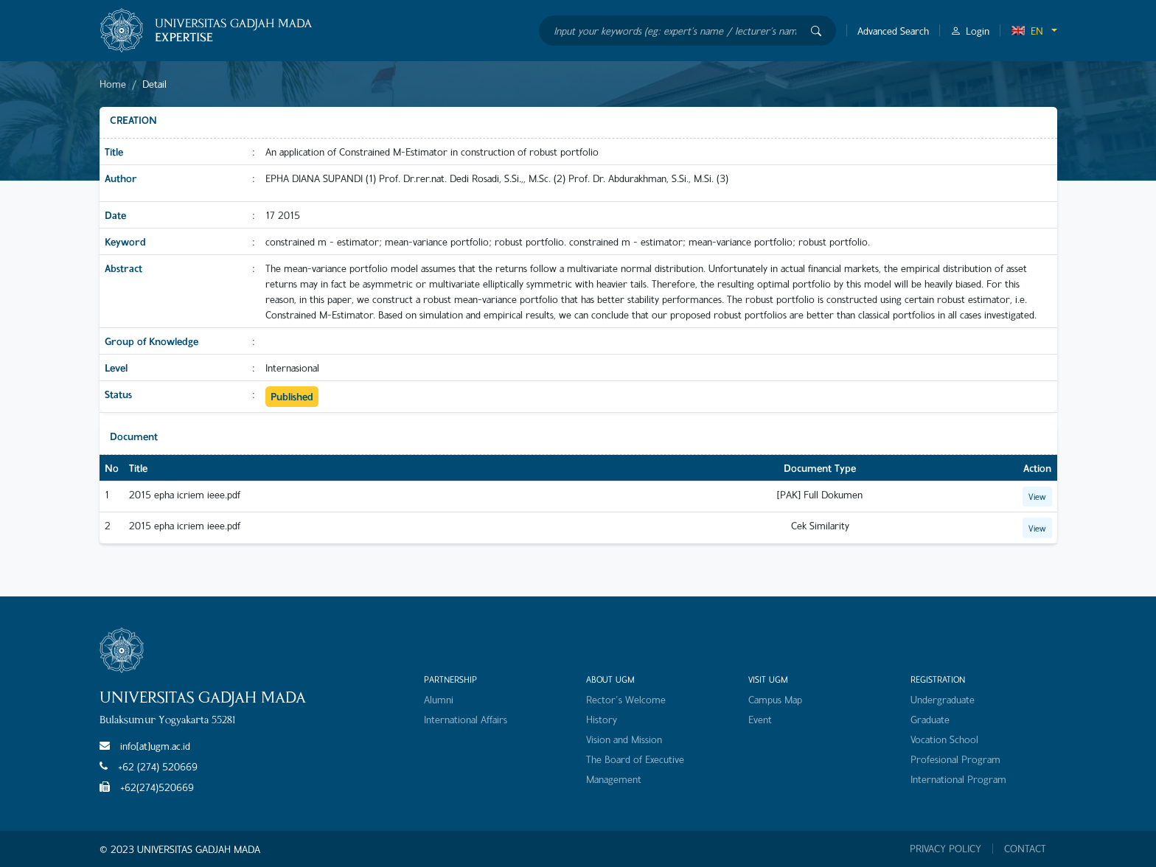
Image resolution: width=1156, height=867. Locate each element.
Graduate (930, 719)
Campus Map (775, 699)
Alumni (438, 699)
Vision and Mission (624, 739)
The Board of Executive (635, 759)
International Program (958, 779)
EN (1027, 30)
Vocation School (944, 739)
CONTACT (1025, 848)
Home (113, 83)
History (601, 719)
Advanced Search (893, 30)
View (1037, 496)
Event (760, 719)
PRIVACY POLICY (945, 848)
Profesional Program (955, 759)
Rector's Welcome (626, 699)
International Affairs (465, 719)
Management (613, 779)
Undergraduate (942, 699)
